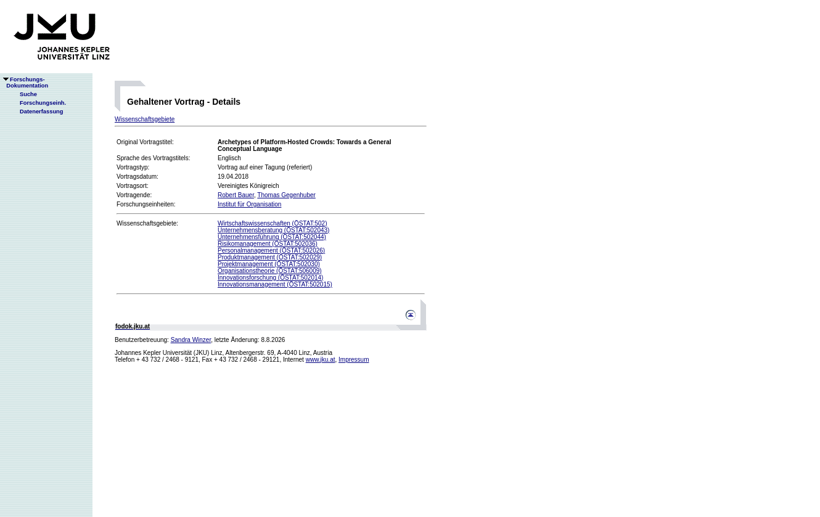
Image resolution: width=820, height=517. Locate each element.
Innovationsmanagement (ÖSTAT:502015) (275, 284)
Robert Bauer (236, 195)
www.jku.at (320, 359)
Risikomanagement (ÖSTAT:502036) (268, 243)
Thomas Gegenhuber (286, 195)
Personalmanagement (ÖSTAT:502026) (271, 250)
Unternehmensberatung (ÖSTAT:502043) (273, 230)
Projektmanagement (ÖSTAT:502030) (269, 264)
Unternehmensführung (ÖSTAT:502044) (272, 237)
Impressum (353, 359)
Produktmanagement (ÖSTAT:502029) (270, 257)
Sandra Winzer (191, 339)
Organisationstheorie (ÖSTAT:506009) (270, 270)
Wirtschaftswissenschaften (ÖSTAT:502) (272, 223)
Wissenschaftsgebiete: (147, 223)
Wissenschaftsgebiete (144, 119)
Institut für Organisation (249, 204)
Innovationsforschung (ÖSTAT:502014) (270, 277)
